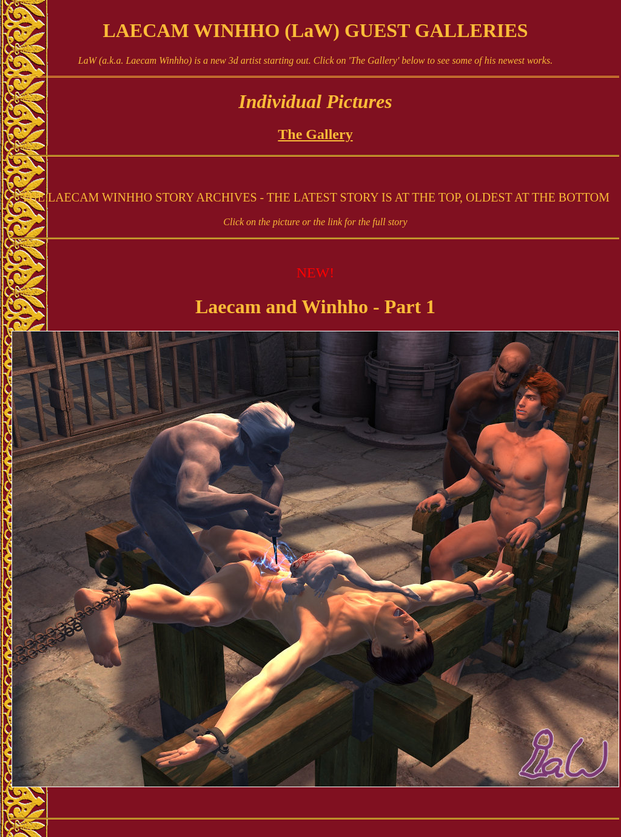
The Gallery (315, 134)
